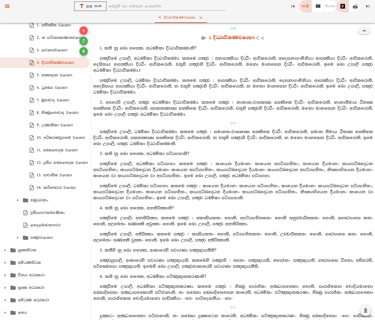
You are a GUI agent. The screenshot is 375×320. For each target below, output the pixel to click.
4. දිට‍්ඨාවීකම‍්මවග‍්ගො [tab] (189, 18)
